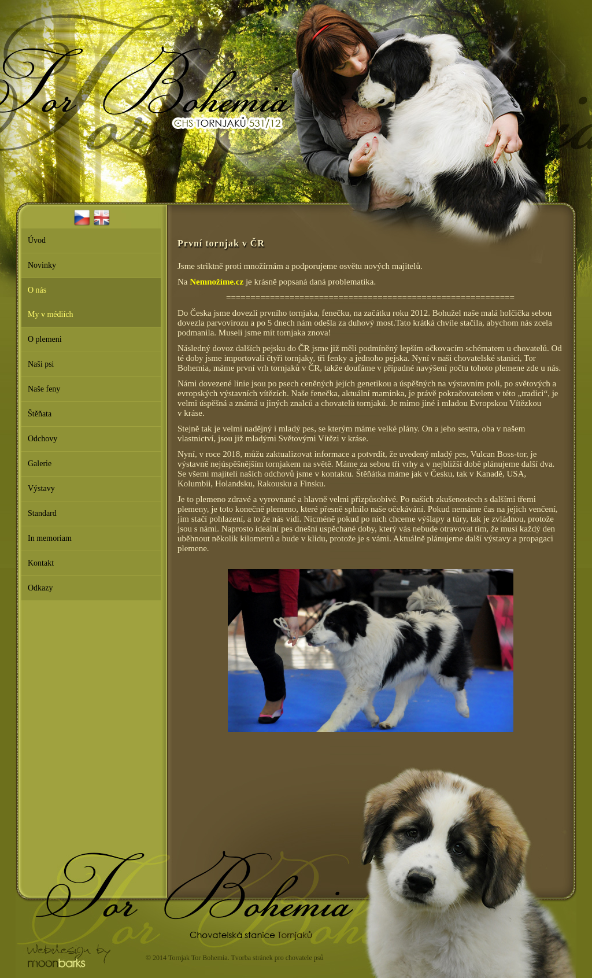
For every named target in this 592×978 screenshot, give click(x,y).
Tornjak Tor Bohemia (198, 958)
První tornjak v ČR (221, 243)
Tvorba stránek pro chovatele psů (277, 958)
